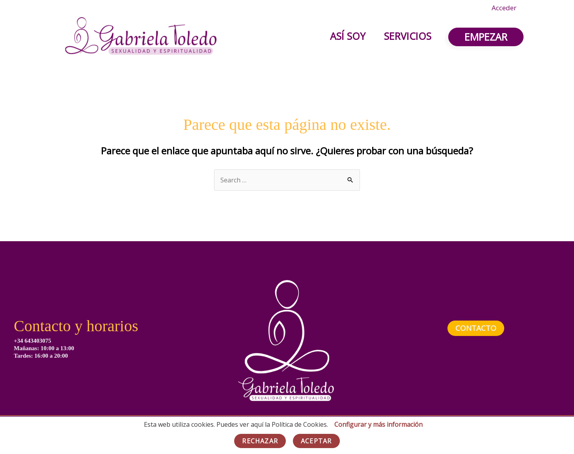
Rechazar (260, 441)
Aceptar (316, 441)
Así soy (345, 36)
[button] (486, 37)
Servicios (406, 36)
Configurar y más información (378, 424)
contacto (475, 328)
